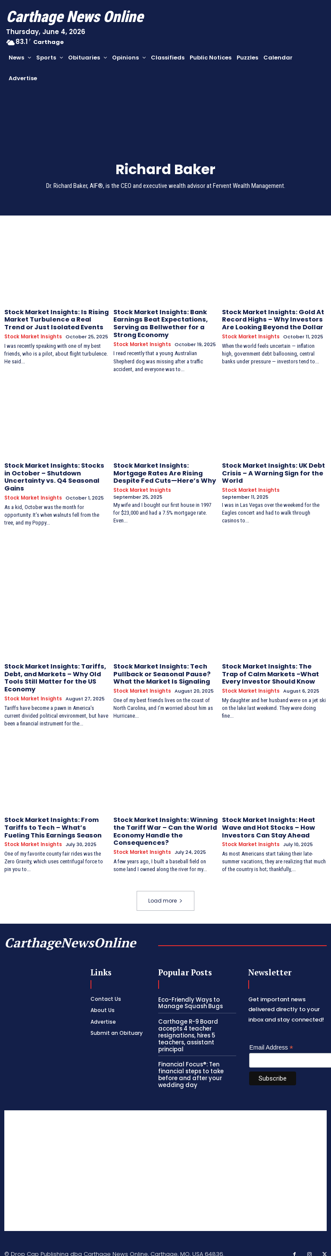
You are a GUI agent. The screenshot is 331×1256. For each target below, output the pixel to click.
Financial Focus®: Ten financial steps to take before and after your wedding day (190, 1066)
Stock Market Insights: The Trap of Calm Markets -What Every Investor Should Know (269, 669)
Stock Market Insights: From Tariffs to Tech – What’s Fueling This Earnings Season (52, 821)
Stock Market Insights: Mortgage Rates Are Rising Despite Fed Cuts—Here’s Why (162, 470)
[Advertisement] (165, 1163)
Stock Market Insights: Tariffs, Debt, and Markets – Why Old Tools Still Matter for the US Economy (54, 673)
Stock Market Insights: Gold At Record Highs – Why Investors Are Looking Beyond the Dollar (272, 319)
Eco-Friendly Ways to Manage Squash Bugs (188, 995)
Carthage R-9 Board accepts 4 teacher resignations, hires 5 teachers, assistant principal (187, 1027)
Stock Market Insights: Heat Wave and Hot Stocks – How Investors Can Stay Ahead (267, 821)
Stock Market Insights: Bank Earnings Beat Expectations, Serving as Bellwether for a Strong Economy (159, 322)
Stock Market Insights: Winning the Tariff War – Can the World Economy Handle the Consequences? (164, 824)
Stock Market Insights (33, 335)
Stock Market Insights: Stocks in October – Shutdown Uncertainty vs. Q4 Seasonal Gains (53, 474)
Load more (165, 893)
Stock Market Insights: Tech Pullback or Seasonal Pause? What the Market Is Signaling (160, 669)
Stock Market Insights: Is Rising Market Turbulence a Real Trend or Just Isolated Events (54, 319)
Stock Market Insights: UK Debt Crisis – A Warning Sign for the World (272, 470)
